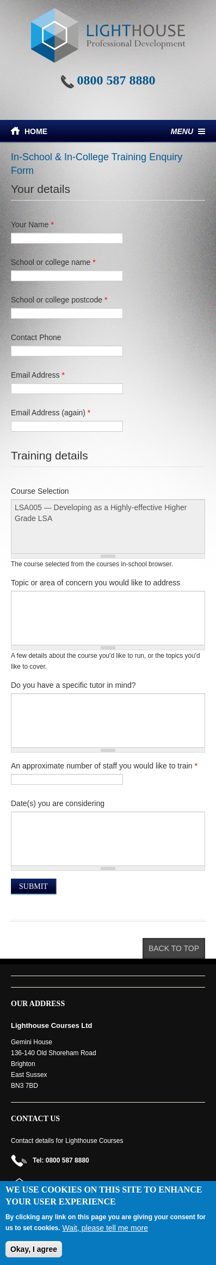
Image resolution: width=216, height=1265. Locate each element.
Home (35, 131)
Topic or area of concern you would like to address (95, 582)
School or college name (53, 262)
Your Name (32, 224)
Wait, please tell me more (105, 1228)
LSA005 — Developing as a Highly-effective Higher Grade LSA (108, 526)
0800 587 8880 (116, 80)
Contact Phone (36, 337)
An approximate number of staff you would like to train (104, 765)
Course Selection (40, 491)
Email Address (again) (50, 412)
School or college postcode (59, 299)
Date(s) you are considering (57, 803)
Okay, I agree (33, 1249)
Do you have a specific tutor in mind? (73, 685)
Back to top (174, 948)
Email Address (38, 375)
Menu (182, 131)
